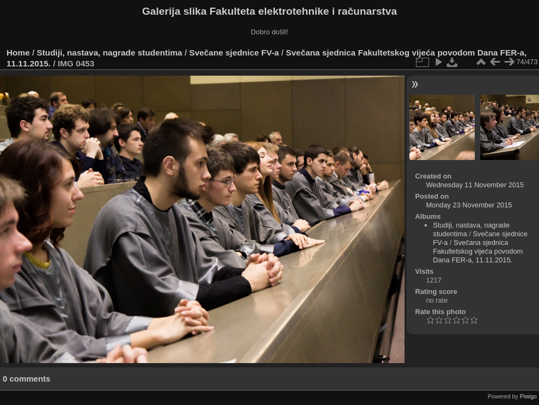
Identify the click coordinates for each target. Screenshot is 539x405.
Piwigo (528, 396)
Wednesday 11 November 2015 (475, 185)
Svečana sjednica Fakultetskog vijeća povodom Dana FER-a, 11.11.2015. (478, 251)
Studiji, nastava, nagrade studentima (109, 52)
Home (18, 52)
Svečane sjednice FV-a (234, 52)
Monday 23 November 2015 (469, 205)
